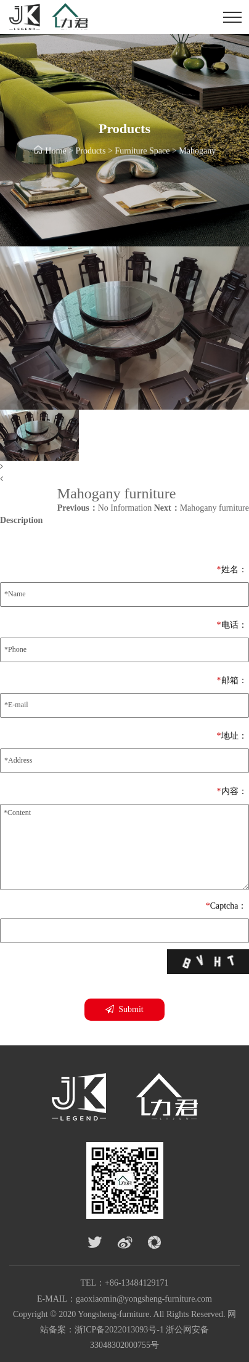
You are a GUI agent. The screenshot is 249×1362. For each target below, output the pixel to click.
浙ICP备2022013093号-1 (119, 1329)
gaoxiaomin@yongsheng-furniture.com (144, 1298)
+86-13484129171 (137, 1282)
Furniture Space (142, 151)
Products (90, 151)
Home (55, 151)
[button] (124, 467)
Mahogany (197, 151)
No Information (104, 508)
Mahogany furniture (201, 508)
